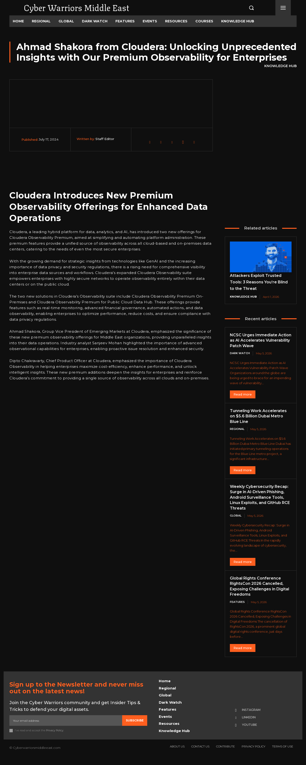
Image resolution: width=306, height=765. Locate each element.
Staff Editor (104, 139)
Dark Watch (241, 353)
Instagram (253, 716)
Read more (242, 395)
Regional (238, 429)
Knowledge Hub (280, 66)
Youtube (251, 732)
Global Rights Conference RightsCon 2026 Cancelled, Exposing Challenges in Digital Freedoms (260, 592)
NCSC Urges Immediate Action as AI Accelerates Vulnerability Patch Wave (257, 340)
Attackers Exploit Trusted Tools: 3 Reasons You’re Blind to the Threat (258, 282)
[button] (246, 7)
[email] (65, 727)
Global (236, 522)
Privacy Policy (54, 737)
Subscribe (135, 727)
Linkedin (251, 724)
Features (238, 608)
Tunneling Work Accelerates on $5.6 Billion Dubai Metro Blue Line (259, 416)
